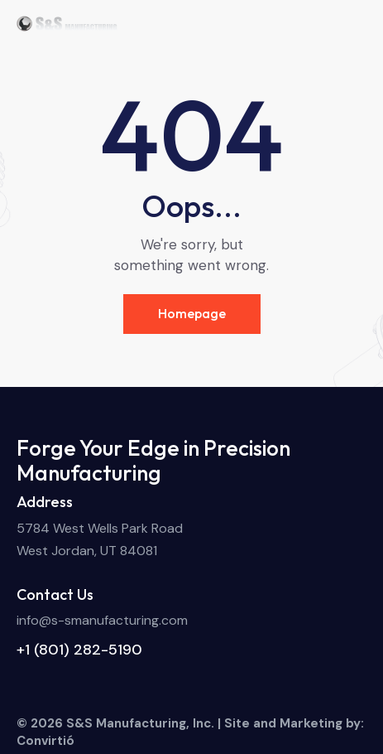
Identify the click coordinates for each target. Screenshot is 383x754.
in (21, 620)
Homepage (192, 313)
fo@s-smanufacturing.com (107, 620)
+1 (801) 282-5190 (79, 650)
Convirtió (45, 740)
